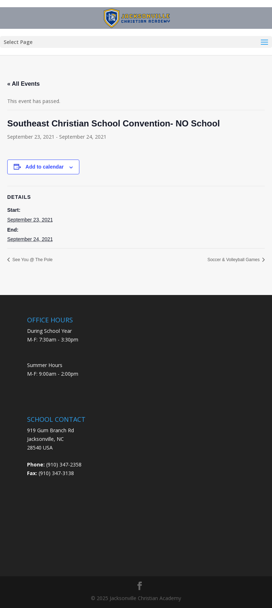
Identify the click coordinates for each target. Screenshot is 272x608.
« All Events (23, 84)
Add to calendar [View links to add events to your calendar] (45, 167)
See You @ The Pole (32, 259)
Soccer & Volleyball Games (234, 259)
